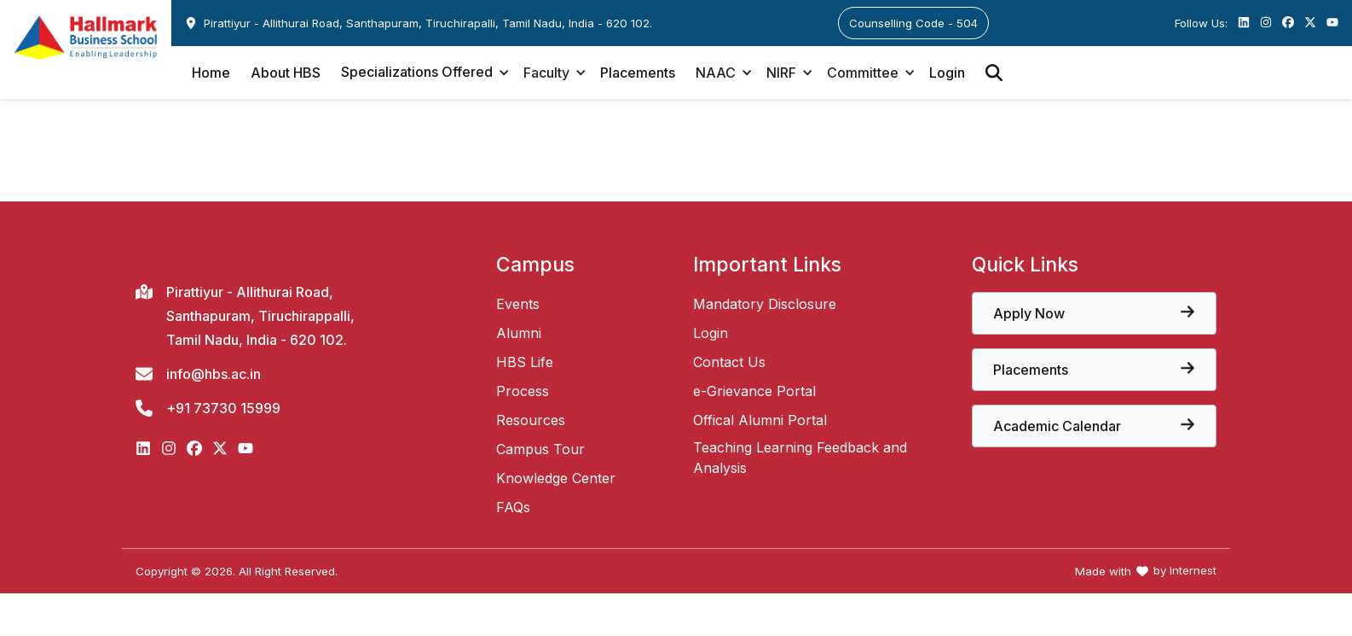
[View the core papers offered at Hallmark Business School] (1094, 313)
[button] (422, 72)
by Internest (1184, 570)
